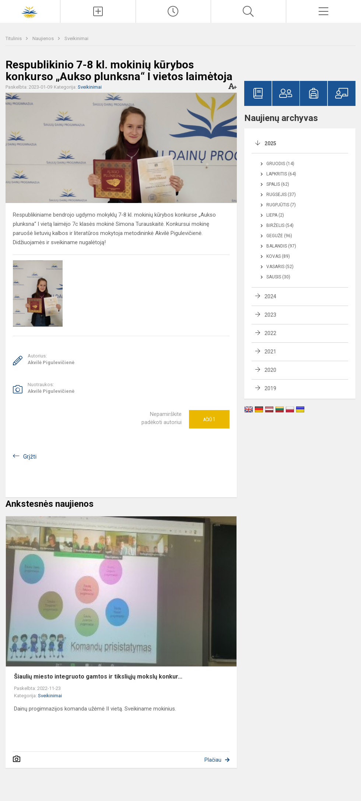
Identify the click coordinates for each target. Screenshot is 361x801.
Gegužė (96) (279, 235)
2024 (270, 296)
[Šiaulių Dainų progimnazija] (30, 10)
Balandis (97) (281, 246)
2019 (270, 388)
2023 (270, 315)
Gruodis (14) (280, 163)
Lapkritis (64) (281, 174)
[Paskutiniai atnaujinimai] (173, 11)
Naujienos (43, 38)
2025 (270, 143)
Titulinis (14, 38)
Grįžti (29, 456)
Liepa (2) (275, 215)
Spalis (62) (277, 184)
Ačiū (209, 419)
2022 (270, 333)
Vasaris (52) (280, 266)
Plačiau (212, 760)
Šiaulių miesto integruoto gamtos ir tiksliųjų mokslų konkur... (98, 676)
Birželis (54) (280, 225)
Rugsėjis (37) (281, 194)
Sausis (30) (278, 277)
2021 (270, 352)
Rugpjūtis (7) (281, 204)
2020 (270, 370)
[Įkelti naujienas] (97, 11)
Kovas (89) (278, 256)
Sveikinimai (76, 38)
